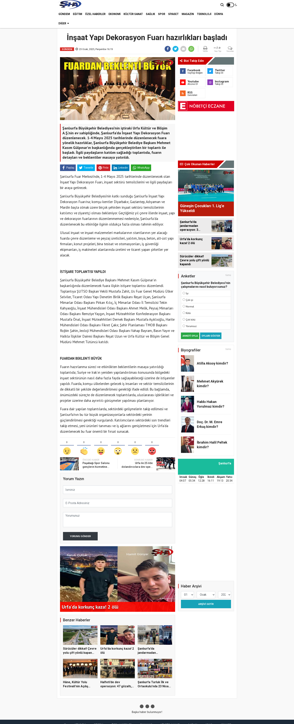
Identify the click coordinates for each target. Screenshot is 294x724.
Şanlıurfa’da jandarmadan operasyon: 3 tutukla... (153, 653)
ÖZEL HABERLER (95, 14)
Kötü (188, 313)
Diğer (63, 23)
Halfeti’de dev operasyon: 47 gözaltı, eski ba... (116, 686)
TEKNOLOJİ (204, 14)
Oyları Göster (211, 335)
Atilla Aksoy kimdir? (212, 363)
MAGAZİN (188, 14)
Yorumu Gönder (80, 536)
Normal (190, 306)
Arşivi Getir (206, 604)
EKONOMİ (115, 14)
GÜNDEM (64, 14)
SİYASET (173, 14)
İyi (187, 293)
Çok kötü (190, 319)
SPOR (161, 14)
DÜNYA (218, 14)
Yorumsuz (191, 326)
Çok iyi (189, 300)
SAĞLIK (150, 14)
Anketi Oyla (190, 335)
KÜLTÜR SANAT (133, 14)
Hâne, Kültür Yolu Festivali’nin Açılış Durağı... (75, 686)
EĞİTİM (77, 14)
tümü (228, 275)
